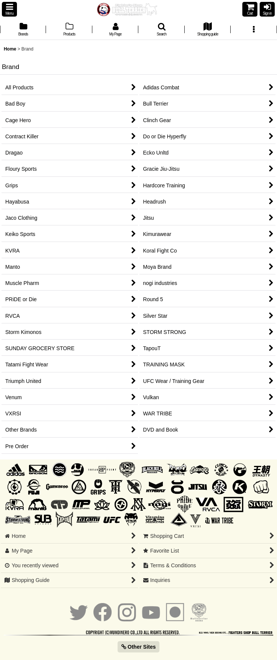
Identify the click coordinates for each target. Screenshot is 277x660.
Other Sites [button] (138, 647)
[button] (9, 9)
